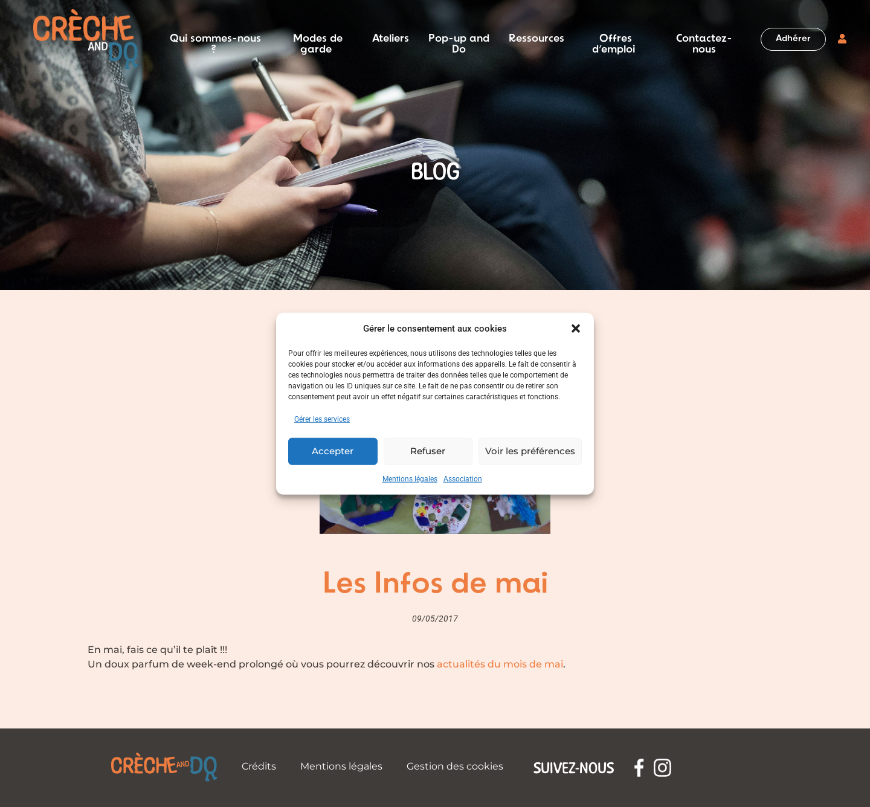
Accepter (332, 451)
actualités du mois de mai (500, 664)
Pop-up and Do (458, 39)
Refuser (427, 451)
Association (462, 478)
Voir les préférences (530, 451)
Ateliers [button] (390, 39)
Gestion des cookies (455, 766)
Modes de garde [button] (318, 39)
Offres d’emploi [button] (613, 39)
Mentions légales (409, 478)
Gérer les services (322, 418)
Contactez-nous (704, 39)
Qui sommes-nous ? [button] (215, 39)
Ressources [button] (536, 39)
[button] (576, 329)
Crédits (259, 766)
